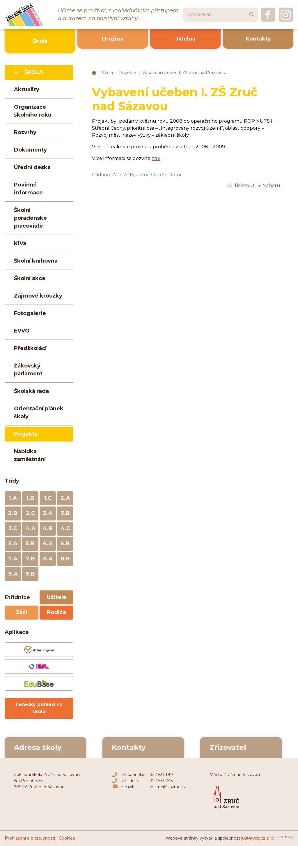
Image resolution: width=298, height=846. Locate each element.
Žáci (21, 612)
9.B (30, 574)
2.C (30, 513)
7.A (12, 558)
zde (156, 158)
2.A (65, 498)
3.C (12, 528)
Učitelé (56, 597)
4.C (65, 528)
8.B (65, 558)
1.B (30, 498)
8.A (48, 558)
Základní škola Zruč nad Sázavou (94, 73)
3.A (47, 513)
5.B (30, 543)
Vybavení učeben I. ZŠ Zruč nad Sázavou (183, 72)
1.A (13, 498)
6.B (65, 543)
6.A (48, 543)
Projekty (127, 72)
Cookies (67, 838)
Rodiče (56, 612)
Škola (107, 72)
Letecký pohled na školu (39, 708)
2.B (12, 513)
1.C (48, 498)
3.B (65, 513)
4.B (48, 528)
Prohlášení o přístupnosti (30, 838)
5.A (12, 543)
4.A (30, 528)
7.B (30, 558)
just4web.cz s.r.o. (258, 838)
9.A (13, 574)
